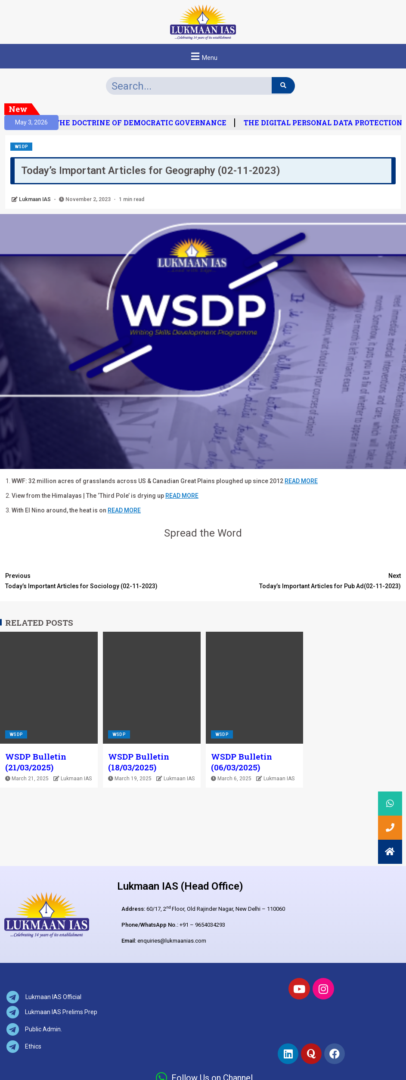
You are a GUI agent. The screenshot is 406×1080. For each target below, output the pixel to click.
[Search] (283, 85)
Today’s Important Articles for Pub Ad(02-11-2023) (302, 580)
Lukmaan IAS (35, 199)
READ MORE (301, 481)
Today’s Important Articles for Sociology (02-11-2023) (104, 580)
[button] (203, 56)
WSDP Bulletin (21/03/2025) (35, 762)
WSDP (21, 146)
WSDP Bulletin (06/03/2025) (241, 762)
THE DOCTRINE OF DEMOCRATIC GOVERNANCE (146, 123)
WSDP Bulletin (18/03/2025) (138, 762)
